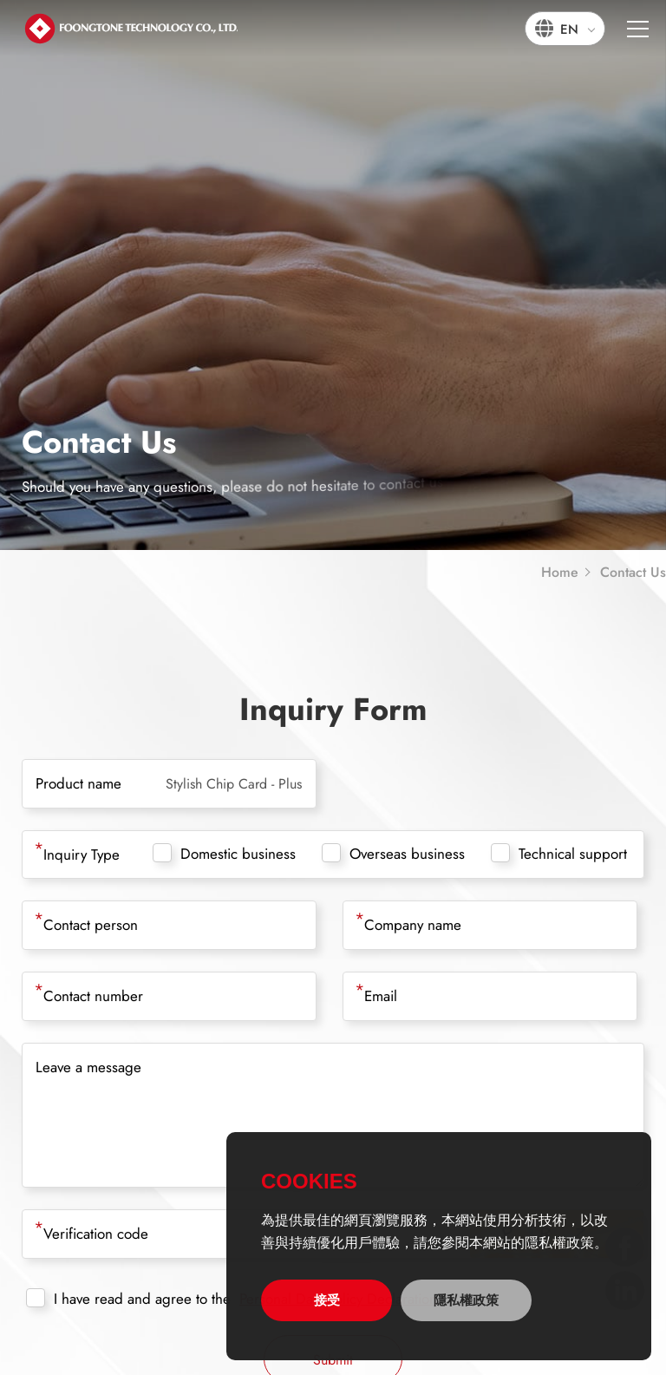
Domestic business (224, 853)
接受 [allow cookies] (327, 1300)
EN (569, 29)
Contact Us (633, 572)
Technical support (559, 853)
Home (559, 572)
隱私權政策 (466, 1300)
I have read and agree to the (128, 1298)
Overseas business (393, 853)
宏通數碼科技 (130, 28)
